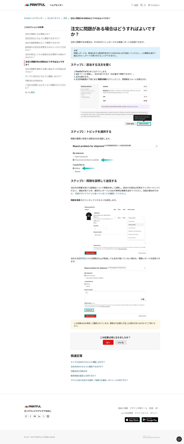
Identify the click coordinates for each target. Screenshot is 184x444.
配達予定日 (82, 258)
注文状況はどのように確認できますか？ (42, 38)
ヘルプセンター (56, 5)
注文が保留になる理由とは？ (37, 33)
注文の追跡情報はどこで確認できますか (42, 42)
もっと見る (30, 92)
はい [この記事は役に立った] (108, 342)
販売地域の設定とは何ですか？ (83, 375)
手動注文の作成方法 (34, 80)
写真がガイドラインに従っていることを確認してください (100, 193)
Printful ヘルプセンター (34, 18)
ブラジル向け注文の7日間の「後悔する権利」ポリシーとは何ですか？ (99, 380)
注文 (65, 18)
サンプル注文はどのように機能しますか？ (43, 76)
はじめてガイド (53, 18)
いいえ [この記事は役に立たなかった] (121, 342)
